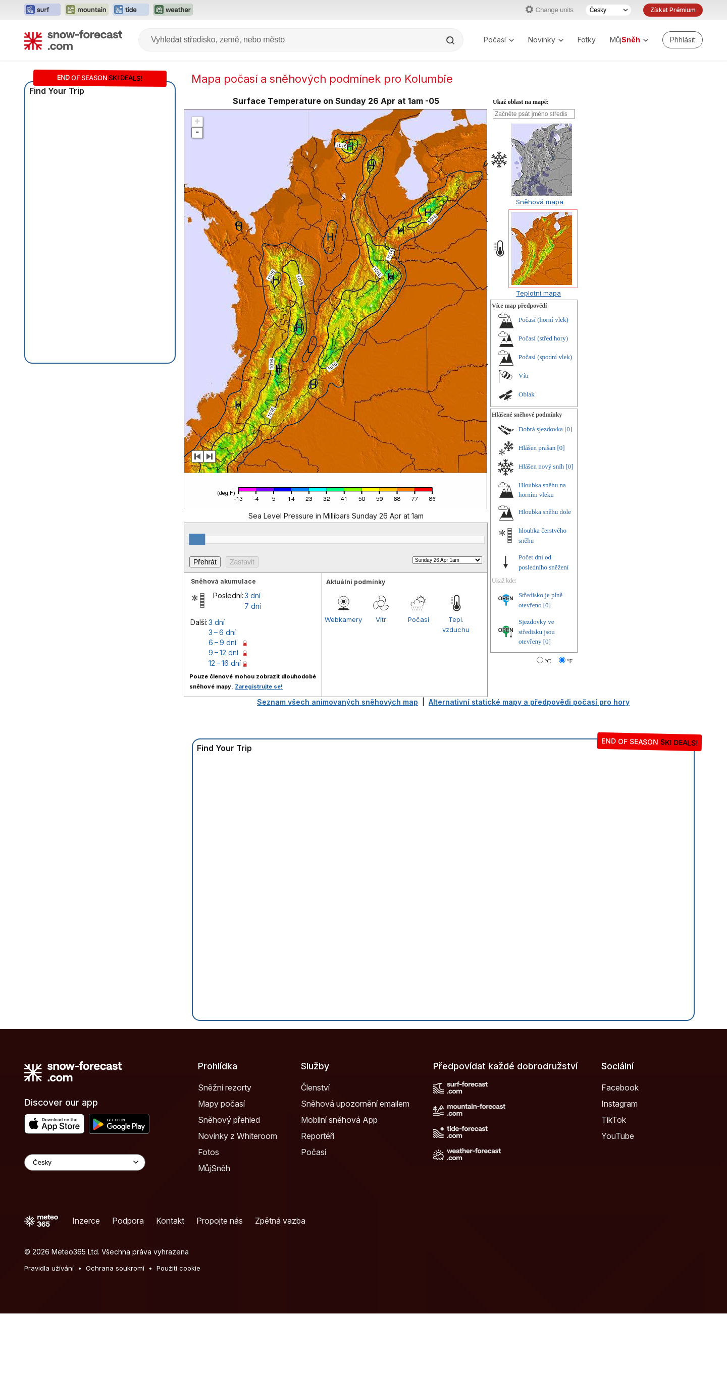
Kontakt (170, 1221)
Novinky (545, 39)
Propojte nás (219, 1221)
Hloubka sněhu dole (544, 511)
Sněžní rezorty (224, 1087)
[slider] (197, 539)
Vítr (381, 619)
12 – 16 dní (225, 663)
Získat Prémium (673, 10)
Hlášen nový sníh (541, 466)
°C (548, 661)
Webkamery (343, 619)
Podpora (128, 1221)
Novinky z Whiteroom (237, 1136)
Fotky (587, 39)
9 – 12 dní (223, 652)
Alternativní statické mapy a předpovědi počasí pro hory (529, 702)
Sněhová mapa (539, 202)
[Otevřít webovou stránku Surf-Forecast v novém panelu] (42, 10)
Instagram (619, 1104)
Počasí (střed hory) (543, 338)
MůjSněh (214, 1168)
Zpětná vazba (280, 1221)
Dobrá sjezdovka (540, 429)
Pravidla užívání (49, 1268)
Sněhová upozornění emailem (355, 1104)
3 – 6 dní (222, 632)
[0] (568, 429)
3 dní (252, 595)
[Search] (451, 40)
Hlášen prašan (536, 447)
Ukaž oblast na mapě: (521, 101)
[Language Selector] (84, 1162)
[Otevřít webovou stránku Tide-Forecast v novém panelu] (131, 10)
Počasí (499, 39)
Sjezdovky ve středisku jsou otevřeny (536, 631)
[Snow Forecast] (73, 40)
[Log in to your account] (682, 39)
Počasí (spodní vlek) (545, 357)
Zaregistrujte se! (259, 686)
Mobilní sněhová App (339, 1120)
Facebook (620, 1087)
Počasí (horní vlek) (543, 319)
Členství (315, 1087)
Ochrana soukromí (115, 1268)
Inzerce (86, 1221)
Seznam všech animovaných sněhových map (337, 702)
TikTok (613, 1120)
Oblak (526, 394)
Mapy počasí (221, 1104)
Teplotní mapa (538, 293)
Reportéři (317, 1136)
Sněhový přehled (229, 1120)
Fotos (208, 1152)
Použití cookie (178, 1268)
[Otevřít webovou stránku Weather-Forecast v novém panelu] (173, 10)
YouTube (617, 1136)
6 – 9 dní (222, 642)
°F (570, 661)
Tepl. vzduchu (456, 624)
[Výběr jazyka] (608, 10)
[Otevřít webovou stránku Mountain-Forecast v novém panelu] (87, 10)
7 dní (252, 606)
